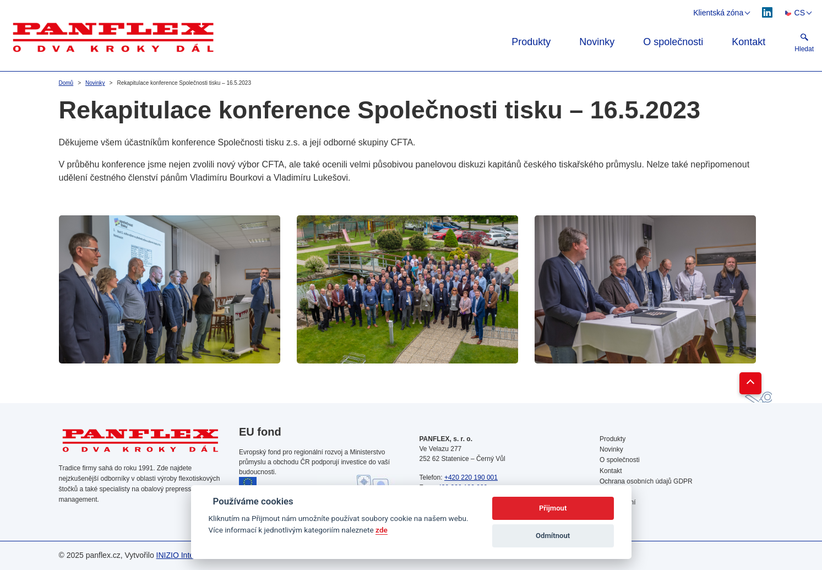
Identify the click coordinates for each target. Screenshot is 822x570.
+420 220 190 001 (471, 477)
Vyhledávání (618, 502)
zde (381, 529)
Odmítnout (553, 535)
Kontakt (748, 41)
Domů (66, 83)
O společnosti (673, 41)
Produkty (531, 41)
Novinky (596, 41)
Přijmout (553, 508)
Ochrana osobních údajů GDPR (646, 481)
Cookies (611, 492)
